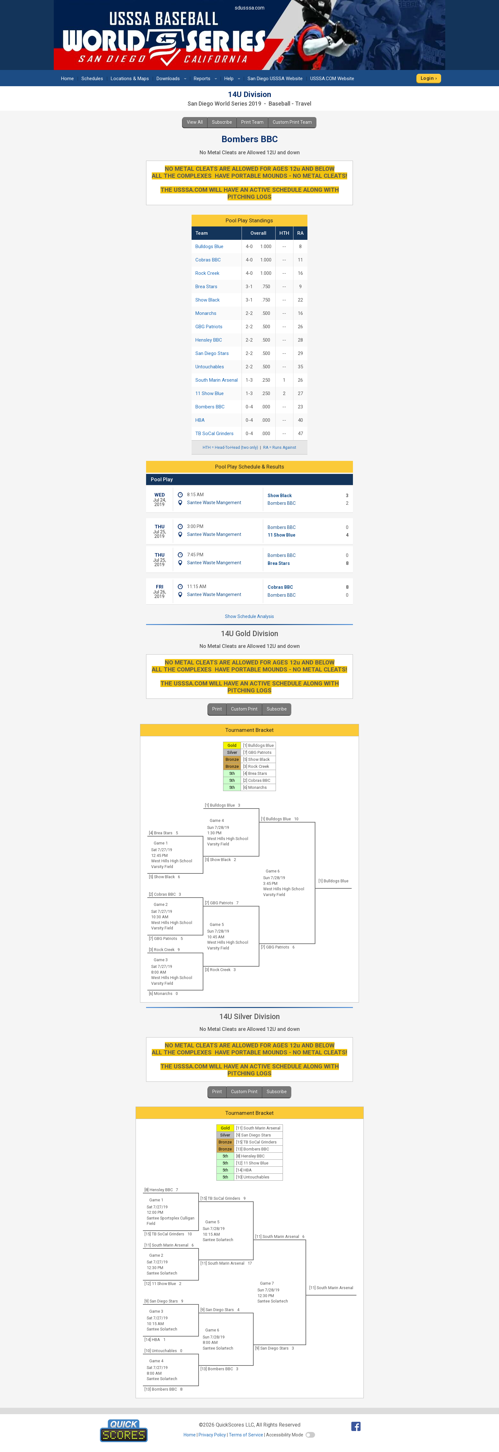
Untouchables (209, 367)
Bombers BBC (210, 407)
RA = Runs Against (279, 447)
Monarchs (205, 313)
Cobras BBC (208, 260)
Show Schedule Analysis (249, 616)
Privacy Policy (212, 1434)
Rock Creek (207, 273)
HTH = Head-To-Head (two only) (230, 447)
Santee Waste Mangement (214, 502)
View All (195, 122)
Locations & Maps (130, 78)
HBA (200, 420)
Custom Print (244, 709)
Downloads (172, 78)
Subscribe (222, 122)
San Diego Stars (212, 353)
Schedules (92, 78)
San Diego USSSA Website (275, 78)
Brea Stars (206, 286)
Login (427, 78)
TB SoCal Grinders (214, 433)
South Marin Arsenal (216, 380)
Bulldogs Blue (209, 246)
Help (233, 78)
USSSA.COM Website (332, 78)
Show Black (207, 300)
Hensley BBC (208, 340)
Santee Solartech (218, 1239)
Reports (206, 78)
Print (217, 709)
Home (67, 78)
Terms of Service (246, 1434)
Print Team (252, 122)
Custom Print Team (292, 122)
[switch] (310, 1435)
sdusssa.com (249, 8)
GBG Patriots (208, 327)
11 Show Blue (209, 393)
